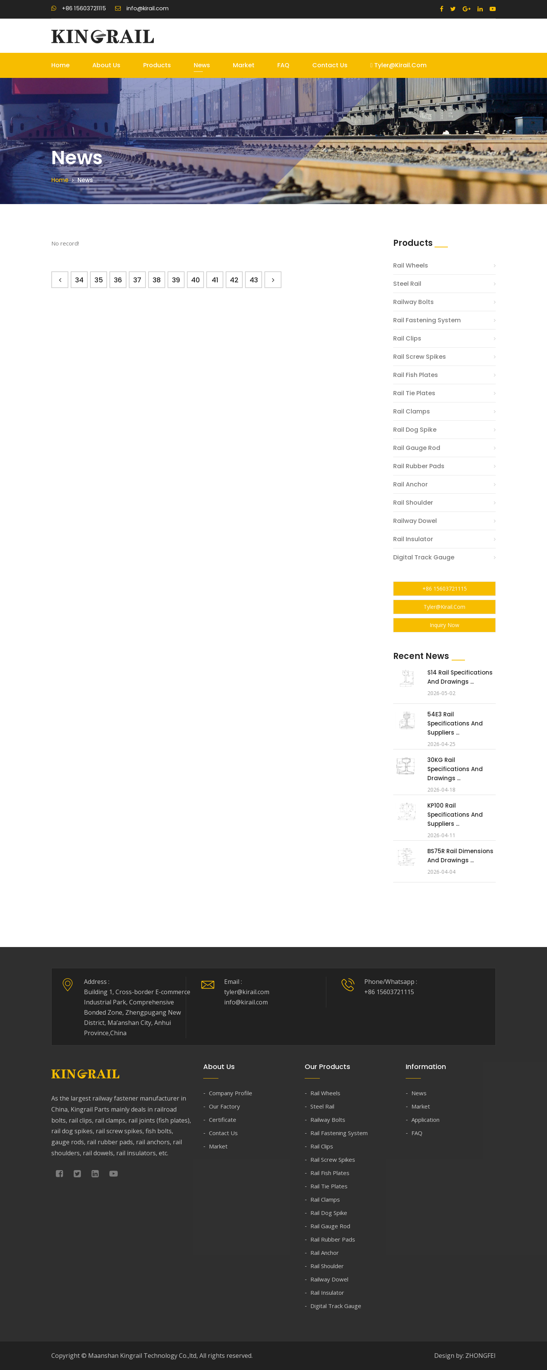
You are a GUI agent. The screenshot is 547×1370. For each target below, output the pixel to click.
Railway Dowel (415, 520)
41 (215, 280)
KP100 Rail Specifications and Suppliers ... (455, 814)
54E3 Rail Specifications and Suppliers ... (455, 723)
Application (425, 1119)
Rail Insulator (413, 539)
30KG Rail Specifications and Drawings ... (455, 769)
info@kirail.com (142, 8)
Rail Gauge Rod (416, 447)
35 (99, 280)
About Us (106, 65)
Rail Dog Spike (414, 429)
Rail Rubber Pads (418, 466)
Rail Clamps (411, 411)
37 (137, 280)
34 (79, 280)
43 (254, 280)
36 (118, 280)
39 (176, 280)
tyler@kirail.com (398, 65)
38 (157, 280)
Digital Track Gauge (423, 557)
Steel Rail (407, 283)
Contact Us (330, 65)
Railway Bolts (413, 302)
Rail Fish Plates (415, 375)
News (202, 65)
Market (244, 65)
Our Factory (224, 1106)
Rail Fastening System (427, 320)
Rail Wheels (410, 265)
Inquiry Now (444, 625)
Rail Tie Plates (414, 393)
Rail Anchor (410, 484)
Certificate (222, 1119)
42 (234, 280)
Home (60, 65)
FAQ (283, 65)
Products (157, 65)
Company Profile (230, 1093)
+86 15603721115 (78, 8)
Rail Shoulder (413, 502)
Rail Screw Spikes (419, 356)
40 (195, 280)
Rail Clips (407, 338)
